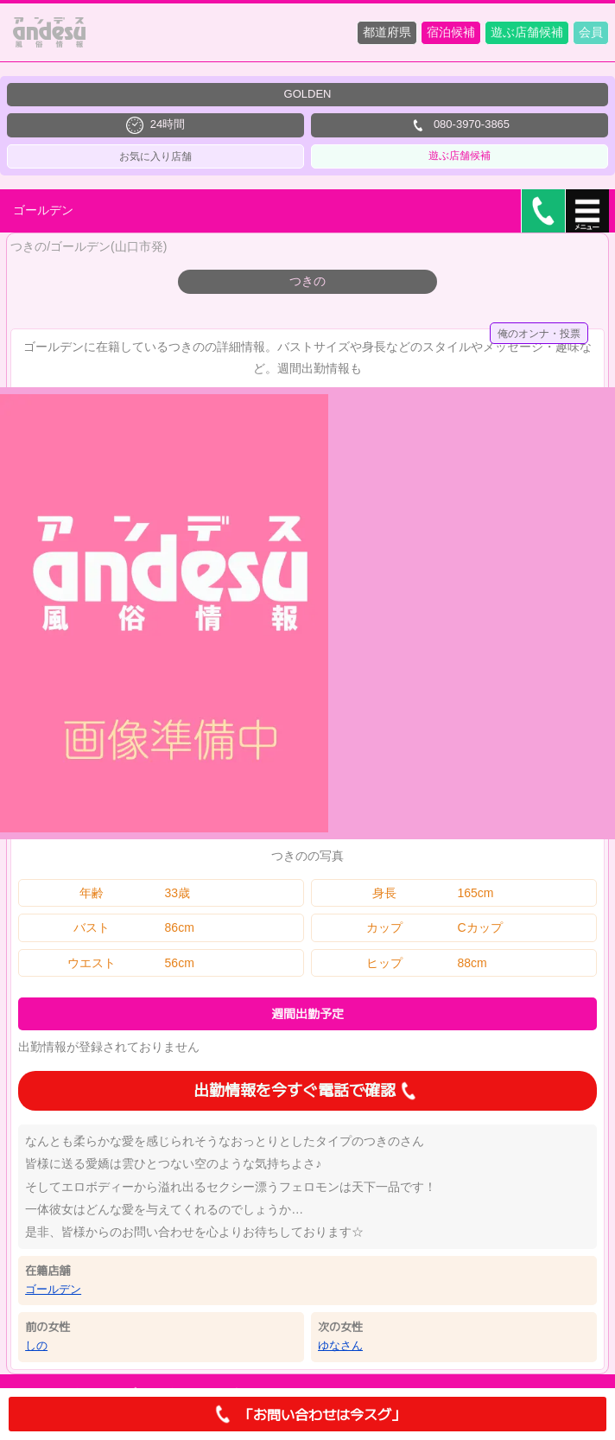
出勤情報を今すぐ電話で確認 (307, 1091)
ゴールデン (53, 1289)
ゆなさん (340, 1345)
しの (36, 1345)
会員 (591, 32)
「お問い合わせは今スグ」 (307, 1414)
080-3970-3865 (459, 125)
